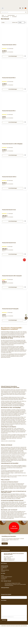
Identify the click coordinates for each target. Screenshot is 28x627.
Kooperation (3, 578)
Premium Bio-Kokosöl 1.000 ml (9, 44)
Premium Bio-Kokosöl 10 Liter (9, 209)
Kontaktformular (4, 567)
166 (10, 114)
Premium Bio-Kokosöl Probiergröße (10, 308)
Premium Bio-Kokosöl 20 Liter (9, 242)
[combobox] (14, 12)
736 (10, 279)
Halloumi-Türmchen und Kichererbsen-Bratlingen (14, 404)
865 (10, 180)
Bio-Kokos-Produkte (5, 16)
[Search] (26, 12)
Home (3, 15)
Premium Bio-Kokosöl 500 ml (8, 77)
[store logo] (14, 4)
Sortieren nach (14, 22)
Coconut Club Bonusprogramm (6, 576)
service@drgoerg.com (9, 560)
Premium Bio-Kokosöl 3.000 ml (9, 176)
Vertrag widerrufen (4, 566)
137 (10, 213)
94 (9, 246)
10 (9, 312)
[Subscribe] (4, 620)
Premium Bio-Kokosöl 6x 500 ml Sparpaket (12, 275)
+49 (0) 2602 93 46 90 (9, 558)
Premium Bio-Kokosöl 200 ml (8, 110)
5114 (10, 48)
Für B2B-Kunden (4, 577)
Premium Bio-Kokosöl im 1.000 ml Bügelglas (12, 143)
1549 (10, 81)
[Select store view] (25, 8)
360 (10, 147)
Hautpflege (8, 409)
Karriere (2, 575)
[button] (25, 56)
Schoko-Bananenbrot (9, 398)
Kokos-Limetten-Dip (5, 402)
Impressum (3, 571)
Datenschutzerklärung (5, 570)
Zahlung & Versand (4, 565)
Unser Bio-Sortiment (11, 15)
